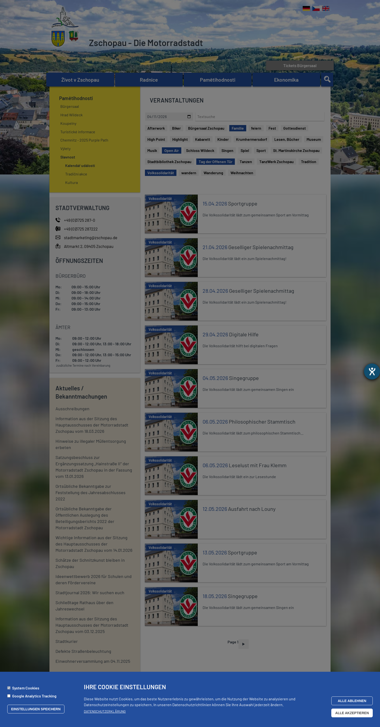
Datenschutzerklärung (105, 711)
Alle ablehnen (352, 701)
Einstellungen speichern (36, 709)
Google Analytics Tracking (34, 696)
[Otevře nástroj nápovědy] (372, 371)
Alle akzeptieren (352, 713)
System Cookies (25, 688)
